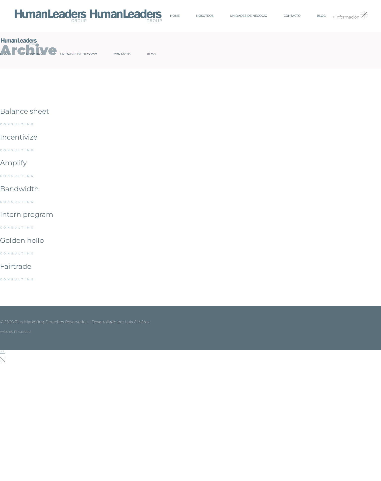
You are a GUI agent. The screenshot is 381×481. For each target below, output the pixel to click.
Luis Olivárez (137, 322)
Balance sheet (24, 111)
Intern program (26, 214)
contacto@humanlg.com (39, 467)
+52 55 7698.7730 (23, 475)
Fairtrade (15, 266)
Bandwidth (19, 189)
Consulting (17, 124)
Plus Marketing (29, 322)
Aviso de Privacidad (15, 332)
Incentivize (18, 137)
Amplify (13, 163)
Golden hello (22, 240)
